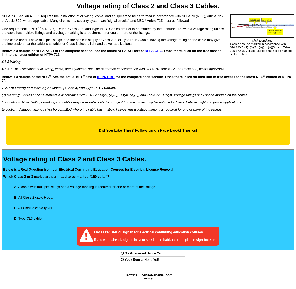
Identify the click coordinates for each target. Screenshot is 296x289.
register (111, 232)
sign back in (205, 240)
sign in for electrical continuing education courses (162, 232)
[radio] (9, 187)
